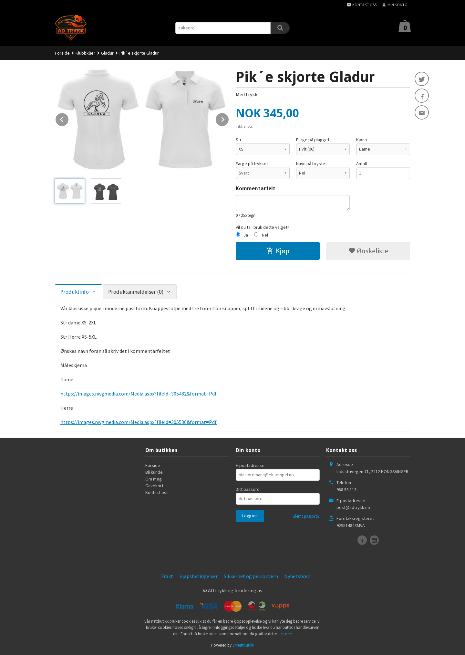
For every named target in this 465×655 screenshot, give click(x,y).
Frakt (167, 576)
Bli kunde (154, 472)
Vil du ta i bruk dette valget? (262, 227)
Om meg (153, 479)
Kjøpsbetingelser (198, 576)
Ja (245, 235)
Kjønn (361, 140)
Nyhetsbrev (297, 576)
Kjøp (277, 250)
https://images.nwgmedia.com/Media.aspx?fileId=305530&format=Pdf (138, 422)
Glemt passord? (306, 516)
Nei (265, 235)
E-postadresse (250, 465)
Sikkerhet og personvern (251, 576)
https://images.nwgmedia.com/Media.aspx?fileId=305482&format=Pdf (138, 393)
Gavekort (154, 486)
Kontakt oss (157, 492)
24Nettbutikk (243, 645)
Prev (68, 118)
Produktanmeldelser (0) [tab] (135, 292)
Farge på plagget (312, 140)
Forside (62, 53)
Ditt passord (248, 489)
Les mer (285, 634)
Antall (361, 163)
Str (239, 140)
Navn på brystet (311, 163)
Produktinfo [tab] (74, 292)
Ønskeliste (368, 250)
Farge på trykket (252, 163)
